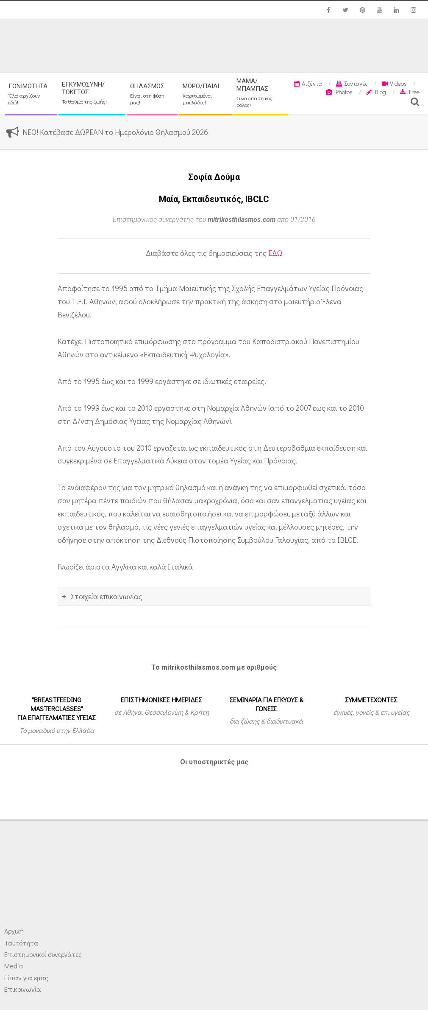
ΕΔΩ (275, 253)
